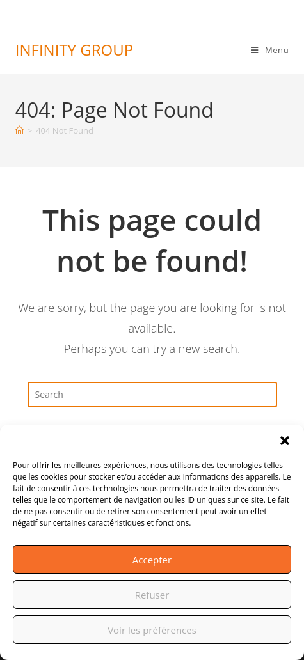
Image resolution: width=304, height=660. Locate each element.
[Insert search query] (152, 394)
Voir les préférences (152, 630)
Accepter (152, 559)
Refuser (152, 594)
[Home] (19, 130)
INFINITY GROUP (74, 49)
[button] (284, 440)
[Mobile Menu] (270, 50)
